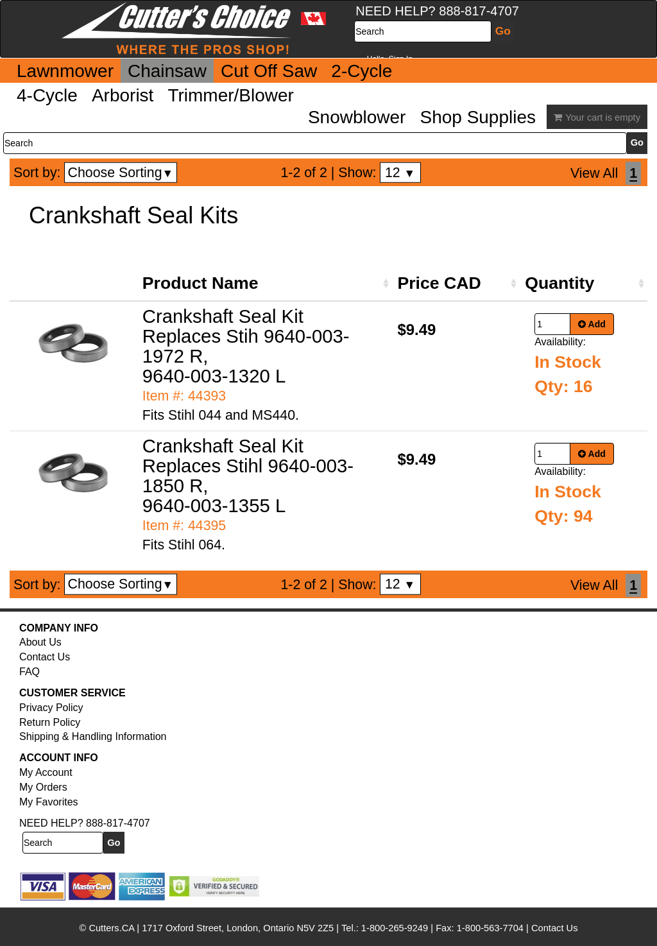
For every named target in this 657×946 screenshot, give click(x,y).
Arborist (122, 95)
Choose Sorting (121, 172)
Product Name (200, 283)
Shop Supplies (478, 117)
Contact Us (44, 656)
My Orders (43, 787)
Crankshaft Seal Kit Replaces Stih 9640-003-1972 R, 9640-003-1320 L (246, 345)
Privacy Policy (51, 707)
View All (594, 173)
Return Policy (49, 722)
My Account (46, 772)
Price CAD (439, 283)
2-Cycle (361, 71)
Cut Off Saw (269, 71)
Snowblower (357, 117)
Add (592, 324)
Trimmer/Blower (230, 95)
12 (400, 172)
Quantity (559, 283)
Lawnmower (65, 71)
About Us (40, 642)
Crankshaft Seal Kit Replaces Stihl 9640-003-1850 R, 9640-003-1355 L (248, 475)
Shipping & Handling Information (92, 736)
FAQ (29, 671)
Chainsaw (167, 71)
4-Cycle (47, 95)
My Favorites (48, 801)
